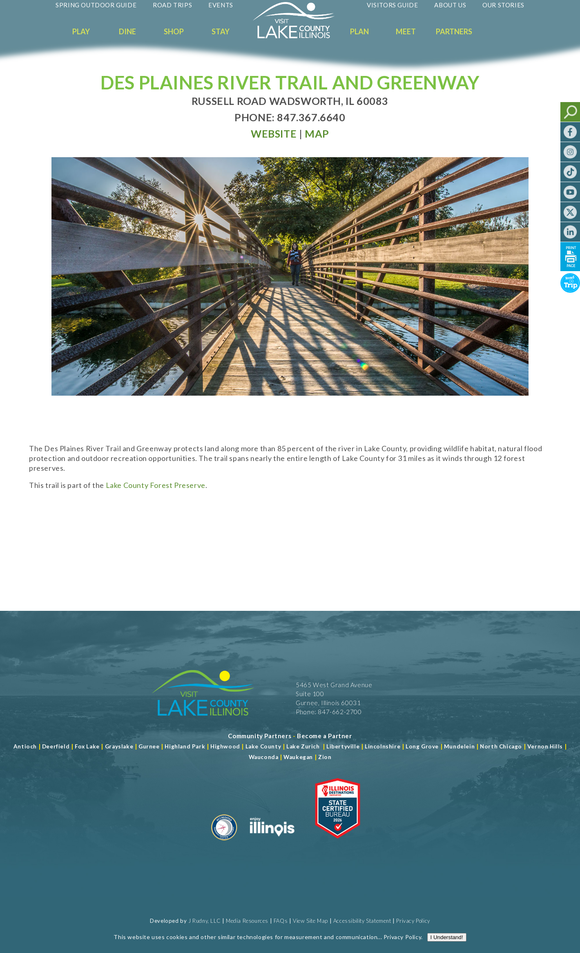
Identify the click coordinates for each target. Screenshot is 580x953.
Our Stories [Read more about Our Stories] (503, 5)
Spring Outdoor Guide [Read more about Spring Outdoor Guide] (96, 5)
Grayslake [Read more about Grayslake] (119, 746)
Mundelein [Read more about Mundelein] (459, 746)
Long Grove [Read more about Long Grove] (422, 746)
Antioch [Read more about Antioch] (25, 746)
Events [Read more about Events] (220, 5)
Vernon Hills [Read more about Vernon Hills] (545, 746)
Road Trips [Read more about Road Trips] (172, 5)
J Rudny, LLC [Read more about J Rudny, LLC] (204, 920)
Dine (127, 31)
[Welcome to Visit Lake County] (300, 36)
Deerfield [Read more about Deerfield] (55, 746)
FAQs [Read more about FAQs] (281, 920)
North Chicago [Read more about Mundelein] (501, 746)
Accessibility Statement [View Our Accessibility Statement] (362, 920)
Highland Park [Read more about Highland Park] (185, 746)
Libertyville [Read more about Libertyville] (342, 746)
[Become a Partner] (324, 735)
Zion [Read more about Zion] (324, 757)
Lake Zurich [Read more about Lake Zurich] (303, 746)
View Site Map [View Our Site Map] (310, 920)
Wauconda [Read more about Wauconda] (264, 757)
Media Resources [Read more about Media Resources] (247, 920)
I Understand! (447, 937)
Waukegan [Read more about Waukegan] (298, 757)
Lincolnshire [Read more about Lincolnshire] (382, 746)
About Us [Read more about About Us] (450, 5)
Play (81, 31)
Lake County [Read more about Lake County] (262, 746)
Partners (454, 31)
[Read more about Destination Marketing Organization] (224, 843)
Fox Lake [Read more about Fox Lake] (87, 746)
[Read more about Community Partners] (259, 735)
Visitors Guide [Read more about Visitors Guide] (392, 5)
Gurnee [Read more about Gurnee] (149, 746)
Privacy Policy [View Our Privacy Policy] (413, 920)
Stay (221, 31)
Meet (406, 31)
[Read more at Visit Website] (274, 133)
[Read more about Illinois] (272, 843)
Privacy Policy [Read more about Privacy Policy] (402, 936)
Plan (359, 31)
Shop (174, 31)
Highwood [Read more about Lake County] (225, 746)
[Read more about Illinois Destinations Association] (337, 843)
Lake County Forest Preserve (155, 485)
